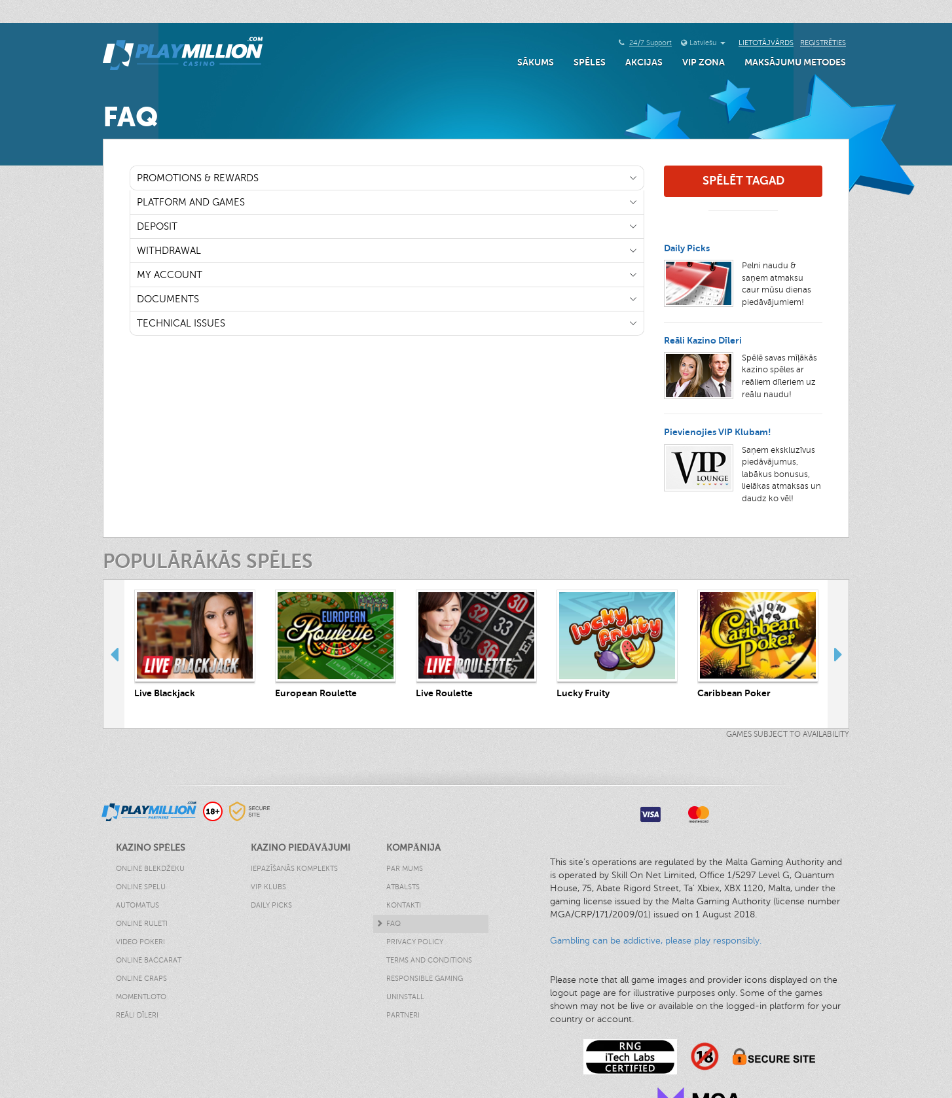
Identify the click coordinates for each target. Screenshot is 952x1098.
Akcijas (644, 62)
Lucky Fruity (583, 693)
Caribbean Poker (734, 693)
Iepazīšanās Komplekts (294, 868)
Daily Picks (687, 248)
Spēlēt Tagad (743, 180)
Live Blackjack (164, 693)
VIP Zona (703, 62)
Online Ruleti (142, 923)
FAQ (393, 923)
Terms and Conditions (429, 960)
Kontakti (403, 905)
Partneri (403, 1015)
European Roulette (316, 693)
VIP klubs (268, 887)
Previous (113, 654)
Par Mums (404, 868)
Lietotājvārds (766, 43)
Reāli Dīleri (137, 1015)
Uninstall (405, 997)
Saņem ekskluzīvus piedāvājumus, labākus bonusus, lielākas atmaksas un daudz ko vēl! (781, 474)
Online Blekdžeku (150, 868)
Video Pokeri (140, 942)
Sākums (535, 62)
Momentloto (141, 997)
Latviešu (707, 43)
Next (838, 654)
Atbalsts (403, 887)
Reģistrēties (823, 43)
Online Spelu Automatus (141, 896)
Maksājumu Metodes (795, 62)
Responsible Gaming (424, 978)
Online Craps (141, 978)
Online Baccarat (148, 960)
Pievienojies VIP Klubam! (717, 432)
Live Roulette (444, 693)
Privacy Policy (414, 942)
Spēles (590, 62)
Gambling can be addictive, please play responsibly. (655, 941)
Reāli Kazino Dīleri (703, 340)
